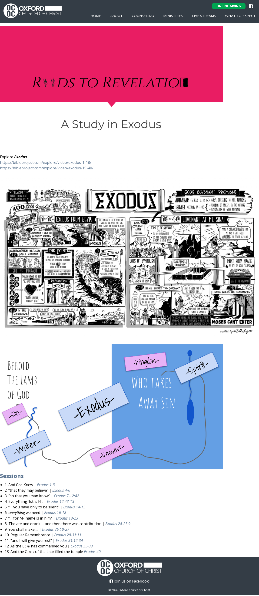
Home (95, 15)
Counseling (143, 15)
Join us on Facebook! (129, 582)
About (116, 15)
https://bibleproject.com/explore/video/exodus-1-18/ (45, 163)
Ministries (173, 15)
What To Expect (240, 15)
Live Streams (204, 15)
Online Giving (228, 6)
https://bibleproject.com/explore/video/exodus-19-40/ (46, 169)
